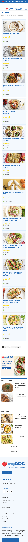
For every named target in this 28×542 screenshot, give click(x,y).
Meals (4, 505)
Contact (4, 521)
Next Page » (17, 347)
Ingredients (5, 497)
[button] (4, 37)
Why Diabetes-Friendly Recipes (10, 514)
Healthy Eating (6, 507)
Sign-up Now (6, 368)
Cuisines (4, 502)
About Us (4, 516)
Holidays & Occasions (8, 500)
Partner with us (6, 519)
